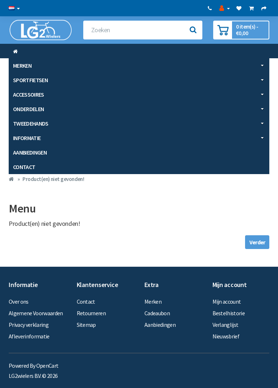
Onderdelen (138, 109)
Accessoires (138, 94)
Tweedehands (138, 123)
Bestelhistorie (228, 313)
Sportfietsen (138, 80)
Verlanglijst (225, 324)
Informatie (138, 138)
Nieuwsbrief (226, 336)
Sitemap (86, 324)
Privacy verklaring (29, 324)
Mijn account (226, 301)
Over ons (19, 301)
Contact (24, 166)
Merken (138, 65)
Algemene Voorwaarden (36, 313)
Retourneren (91, 313)
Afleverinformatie (29, 336)
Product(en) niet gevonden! (53, 179)
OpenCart (47, 365)
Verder (257, 242)
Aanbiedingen (30, 152)
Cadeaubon (157, 313)
